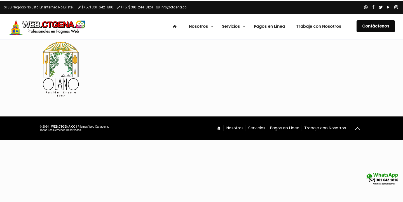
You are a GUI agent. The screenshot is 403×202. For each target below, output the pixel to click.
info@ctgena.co (173, 7)
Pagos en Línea (284, 128)
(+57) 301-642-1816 (97, 7)
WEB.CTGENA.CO (63, 126)
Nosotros (234, 128)
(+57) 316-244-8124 (137, 7)
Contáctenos (375, 26)
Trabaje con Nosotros (325, 128)
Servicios (256, 128)
